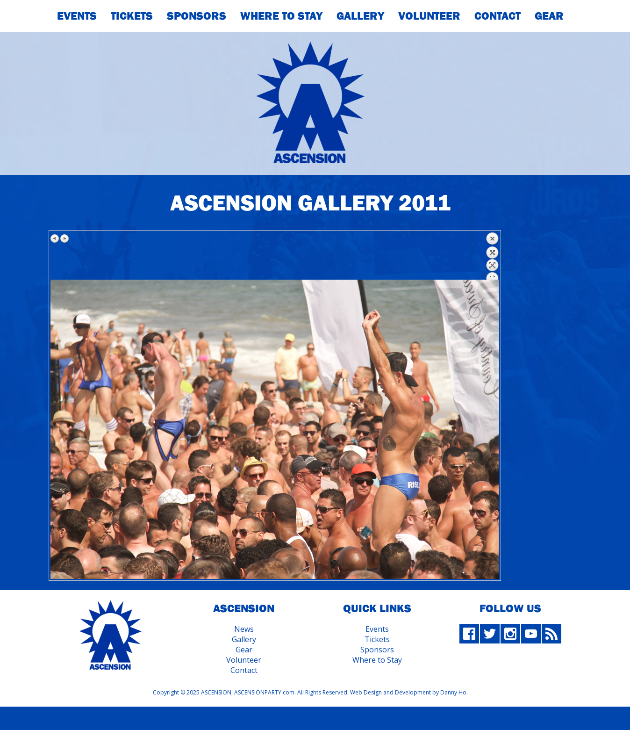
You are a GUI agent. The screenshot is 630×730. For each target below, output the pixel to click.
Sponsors (196, 15)
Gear (549, 15)
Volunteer (429, 15)
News (244, 629)
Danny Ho (453, 692)
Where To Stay (281, 15)
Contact (497, 15)
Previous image (55, 238)
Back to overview (492, 256)
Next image (64, 238)
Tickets (132, 15)
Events (77, 15)
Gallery (360, 15)
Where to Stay (377, 660)
